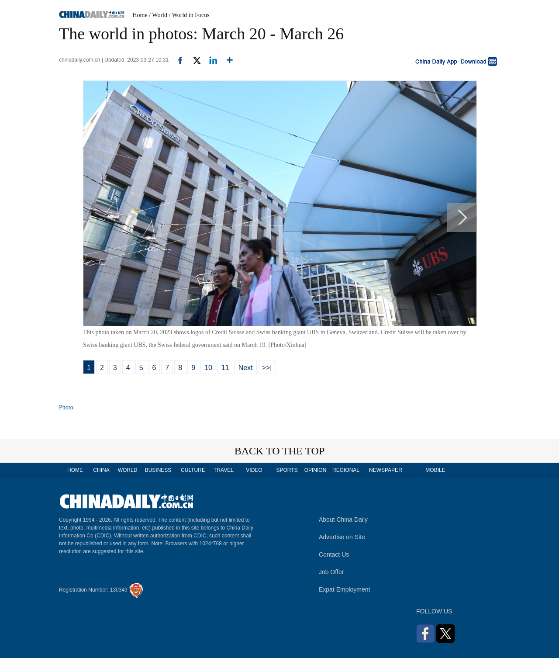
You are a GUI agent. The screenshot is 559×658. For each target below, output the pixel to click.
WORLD (128, 470)
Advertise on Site (342, 536)
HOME (75, 470)
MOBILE (435, 470)
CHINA (101, 470)
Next (245, 367)
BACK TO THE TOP (280, 451)
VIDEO (254, 470)
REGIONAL (345, 470)
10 (208, 367)
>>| (267, 367)
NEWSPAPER (385, 470)
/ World (158, 15)
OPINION (315, 470)
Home (140, 15)
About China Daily (343, 519)
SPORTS (286, 470)
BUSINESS (158, 470)
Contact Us (334, 554)
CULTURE (193, 470)
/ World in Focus (189, 15)
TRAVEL (224, 470)
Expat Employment (344, 589)
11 (225, 367)
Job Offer (331, 571)
